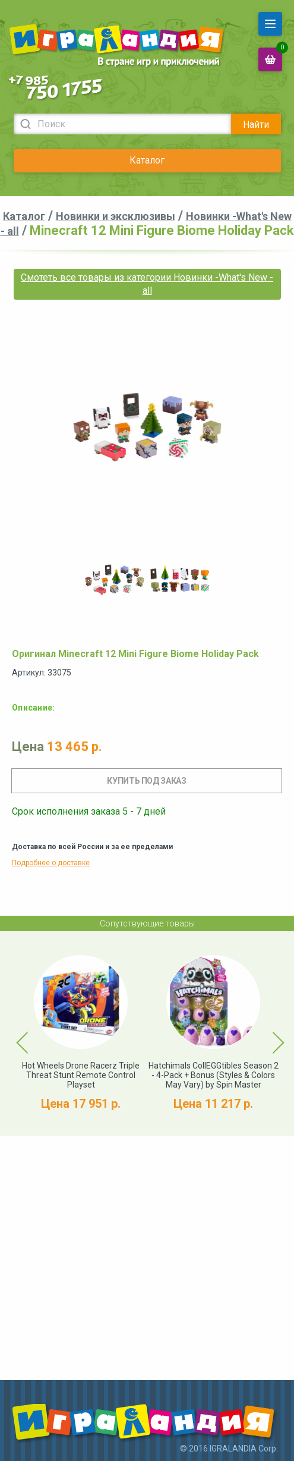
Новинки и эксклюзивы (115, 216)
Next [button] (268, 1033)
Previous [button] (15, 1033)
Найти (256, 124)
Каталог (147, 160)
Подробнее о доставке (51, 863)
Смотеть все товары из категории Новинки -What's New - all (147, 284)
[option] (114, 580)
